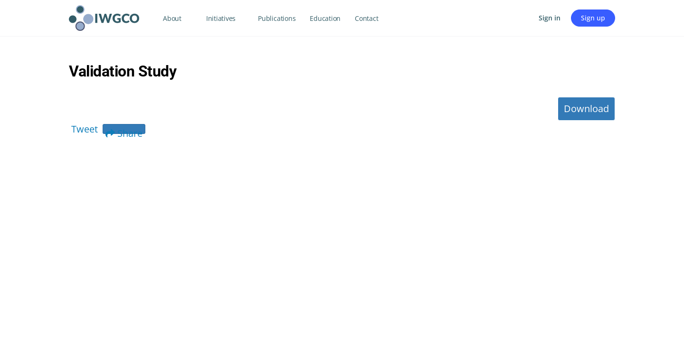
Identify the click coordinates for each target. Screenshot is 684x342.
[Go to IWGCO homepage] (104, 16)
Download (586, 108)
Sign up (593, 17)
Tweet (84, 129)
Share (123, 130)
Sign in (549, 17)
